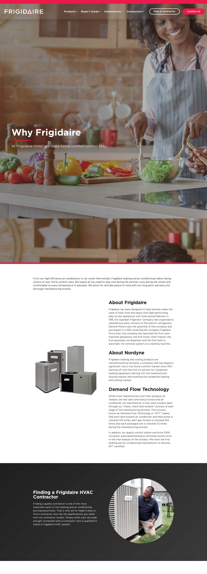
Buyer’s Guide (91, 11)
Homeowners (113, 11)
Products (71, 11)
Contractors (135, 11)
